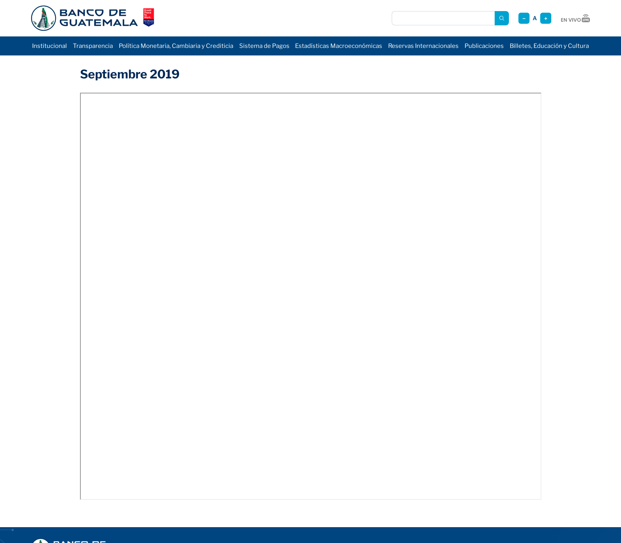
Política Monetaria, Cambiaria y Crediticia (176, 46)
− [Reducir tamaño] (524, 18)
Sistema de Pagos (264, 46)
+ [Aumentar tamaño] (545, 18)
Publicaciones (484, 46)
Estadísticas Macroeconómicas (338, 46)
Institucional (49, 46)
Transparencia (93, 46)
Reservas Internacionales (423, 46)
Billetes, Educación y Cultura (549, 46)
